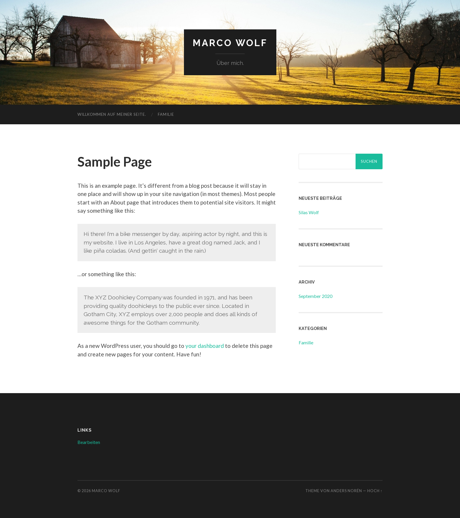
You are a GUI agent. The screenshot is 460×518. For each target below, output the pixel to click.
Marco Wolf (230, 42)
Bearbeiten (88, 442)
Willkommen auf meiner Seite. (111, 114)
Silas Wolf (309, 212)
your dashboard (204, 345)
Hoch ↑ (375, 490)
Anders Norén (346, 490)
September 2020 (315, 296)
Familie (166, 114)
